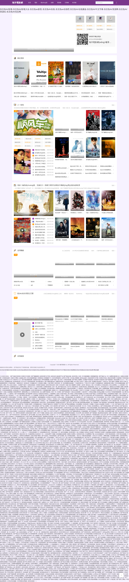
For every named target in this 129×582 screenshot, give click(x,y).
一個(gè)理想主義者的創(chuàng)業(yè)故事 (97, 293)
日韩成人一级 (44, 400)
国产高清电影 (65, 483)
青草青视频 (123, 395)
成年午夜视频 (91, 460)
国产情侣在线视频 (52, 542)
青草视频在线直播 (105, 549)
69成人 (58, 477)
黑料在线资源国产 (103, 499)
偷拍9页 (25, 407)
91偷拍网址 (94, 444)
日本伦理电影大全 (66, 555)
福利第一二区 (69, 444)
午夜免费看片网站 (98, 539)
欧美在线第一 (32, 581)
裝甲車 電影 (58, 346)
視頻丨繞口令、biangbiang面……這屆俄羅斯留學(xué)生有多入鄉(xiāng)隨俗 (84, 108)
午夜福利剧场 (25, 388)
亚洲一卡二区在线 (23, 521)
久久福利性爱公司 (27, 469)
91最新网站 (31, 434)
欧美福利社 (88, 509)
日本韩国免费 (116, 416)
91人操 (76, 556)
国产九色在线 (69, 576)
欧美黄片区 (92, 521)
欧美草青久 (29, 470)
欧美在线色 (25, 567)
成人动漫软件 (67, 425)
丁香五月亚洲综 (58, 481)
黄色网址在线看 (51, 451)
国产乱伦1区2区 (118, 558)
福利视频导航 (36, 451)
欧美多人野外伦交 (86, 453)
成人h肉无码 (69, 437)
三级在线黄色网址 (84, 505)
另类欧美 (54, 546)
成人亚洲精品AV (58, 551)
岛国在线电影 (31, 385)
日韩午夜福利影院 (110, 434)
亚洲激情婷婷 (94, 556)
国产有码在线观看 (115, 539)
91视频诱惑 (73, 570)
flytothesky (79, 293)
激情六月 (113, 547)
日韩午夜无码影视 (20, 467)
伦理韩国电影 (48, 469)
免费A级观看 (96, 481)
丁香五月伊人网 (56, 483)
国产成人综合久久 (16, 430)
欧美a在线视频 (115, 474)
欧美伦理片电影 (109, 470)
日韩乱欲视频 (93, 392)
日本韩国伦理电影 (22, 581)
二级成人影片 (53, 409)
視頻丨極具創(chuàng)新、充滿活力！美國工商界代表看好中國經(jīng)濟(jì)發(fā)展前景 (48, 185)
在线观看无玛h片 (77, 555)
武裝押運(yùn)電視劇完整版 (109, 346)
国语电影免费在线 (75, 532)
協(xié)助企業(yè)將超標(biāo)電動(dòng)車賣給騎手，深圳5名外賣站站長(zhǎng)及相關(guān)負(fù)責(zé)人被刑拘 (62, 173)
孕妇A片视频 (83, 479)
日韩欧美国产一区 (80, 439)
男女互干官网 (14, 555)
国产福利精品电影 (15, 546)
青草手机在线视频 (32, 507)
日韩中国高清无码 (117, 467)
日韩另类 (64, 477)
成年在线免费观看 (20, 518)
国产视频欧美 (103, 574)
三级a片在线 (84, 472)
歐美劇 (74, 2)
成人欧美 (38, 414)
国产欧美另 (80, 570)
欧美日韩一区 (78, 521)
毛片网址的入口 (124, 400)
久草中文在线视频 (104, 462)
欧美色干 (28, 451)
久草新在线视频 (78, 393)
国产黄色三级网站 (77, 379)
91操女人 (125, 541)
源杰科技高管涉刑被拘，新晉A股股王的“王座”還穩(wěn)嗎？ (50, 229)
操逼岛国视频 (7, 497)
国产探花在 (100, 455)
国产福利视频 (39, 437)
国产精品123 (16, 533)
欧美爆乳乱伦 (116, 553)
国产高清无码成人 (43, 484)
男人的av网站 (75, 390)
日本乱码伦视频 (11, 581)
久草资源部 (69, 542)
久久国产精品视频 (60, 474)
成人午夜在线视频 (99, 577)
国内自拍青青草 (102, 442)
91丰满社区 (63, 441)
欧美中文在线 (110, 472)
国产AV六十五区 (47, 539)
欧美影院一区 (94, 499)
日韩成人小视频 (61, 507)
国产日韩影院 (91, 469)
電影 (35, 2)
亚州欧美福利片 (57, 467)
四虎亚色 (43, 451)
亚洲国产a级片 (22, 385)
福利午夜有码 (19, 465)
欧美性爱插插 (51, 402)
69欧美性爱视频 (86, 435)
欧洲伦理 (120, 505)
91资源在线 (15, 497)
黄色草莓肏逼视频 (14, 512)
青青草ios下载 (88, 481)
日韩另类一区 (4, 481)
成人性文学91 (14, 427)
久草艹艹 (4, 551)
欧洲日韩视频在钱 (92, 568)
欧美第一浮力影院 (111, 577)
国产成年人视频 (78, 541)
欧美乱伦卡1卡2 (8, 379)
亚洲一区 (46, 411)
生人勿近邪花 (66, 250)
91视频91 (56, 448)
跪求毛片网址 (46, 414)
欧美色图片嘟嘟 (68, 381)
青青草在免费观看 (25, 435)
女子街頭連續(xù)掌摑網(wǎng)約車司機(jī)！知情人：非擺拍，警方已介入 (39, 146)
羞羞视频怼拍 (75, 551)
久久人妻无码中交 (114, 530)
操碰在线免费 (88, 530)
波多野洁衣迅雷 (57, 469)
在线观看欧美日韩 (45, 432)
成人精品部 (75, 407)
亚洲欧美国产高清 (74, 511)
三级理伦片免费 (95, 441)
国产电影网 (29, 393)
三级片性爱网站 (32, 397)
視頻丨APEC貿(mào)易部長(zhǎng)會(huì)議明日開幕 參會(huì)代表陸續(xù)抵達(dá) (39, 93)
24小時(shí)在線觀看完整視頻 (80, 250)
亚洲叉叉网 (44, 446)
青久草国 (70, 393)
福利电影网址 (124, 435)
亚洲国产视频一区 (65, 563)
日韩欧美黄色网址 (105, 511)
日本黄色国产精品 (102, 393)
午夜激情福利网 (121, 504)
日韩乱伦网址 (108, 455)
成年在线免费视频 (54, 537)
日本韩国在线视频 (89, 565)
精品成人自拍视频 (101, 544)
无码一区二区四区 (56, 392)
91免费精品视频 (87, 476)
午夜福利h (94, 484)
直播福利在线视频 (122, 456)
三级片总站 (27, 406)
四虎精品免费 (54, 470)
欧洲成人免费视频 (107, 449)
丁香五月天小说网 (89, 383)
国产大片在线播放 (47, 565)
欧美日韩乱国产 (14, 476)
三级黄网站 (52, 393)
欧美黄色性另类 (56, 453)
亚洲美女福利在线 (48, 547)
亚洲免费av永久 (29, 541)
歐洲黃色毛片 (16, 451)
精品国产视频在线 (96, 427)
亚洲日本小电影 (72, 455)
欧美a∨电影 (61, 397)
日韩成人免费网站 (111, 568)
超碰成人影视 (42, 488)
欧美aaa (4, 565)
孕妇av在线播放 (105, 512)
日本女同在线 (120, 521)
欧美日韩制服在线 (7, 533)
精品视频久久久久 (75, 414)
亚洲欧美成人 (32, 511)
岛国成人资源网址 (82, 425)
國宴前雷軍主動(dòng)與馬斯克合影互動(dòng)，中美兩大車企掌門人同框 (19, 142)
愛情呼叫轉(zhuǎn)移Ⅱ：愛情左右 (39, 96)
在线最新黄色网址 (10, 570)
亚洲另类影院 (76, 516)
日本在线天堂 (107, 500)
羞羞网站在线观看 (48, 416)
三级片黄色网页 (90, 507)
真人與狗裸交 (37, 348)
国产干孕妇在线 (68, 427)
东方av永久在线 (38, 577)
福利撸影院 (29, 516)
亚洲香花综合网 (62, 470)
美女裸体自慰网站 (29, 437)
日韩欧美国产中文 (7, 420)
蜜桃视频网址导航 (51, 463)
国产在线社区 (6, 502)
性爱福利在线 (4, 512)
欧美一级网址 (121, 547)
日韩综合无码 (20, 472)
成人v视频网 (36, 535)
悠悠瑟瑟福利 (107, 439)
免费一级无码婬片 (15, 462)
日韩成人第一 (22, 555)
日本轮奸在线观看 (64, 523)
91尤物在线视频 (67, 500)
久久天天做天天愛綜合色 (77, 319)
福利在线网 (18, 460)
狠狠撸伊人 (10, 535)
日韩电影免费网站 (19, 576)
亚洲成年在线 (96, 437)
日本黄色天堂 (34, 542)
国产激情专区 (81, 455)
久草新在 (72, 467)
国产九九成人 (94, 560)
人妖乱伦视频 (86, 427)
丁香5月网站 (101, 411)
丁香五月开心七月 (60, 437)
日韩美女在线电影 (55, 486)
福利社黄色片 (20, 570)
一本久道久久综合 (87, 497)
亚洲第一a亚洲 (81, 385)
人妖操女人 (89, 525)
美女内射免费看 (64, 572)
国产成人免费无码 (86, 414)
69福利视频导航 (60, 490)
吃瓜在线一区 (82, 448)
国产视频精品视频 (89, 546)
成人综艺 (60, 379)
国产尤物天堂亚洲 (15, 376)
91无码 (17, 474)
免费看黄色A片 (75, 430)
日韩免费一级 (5, 532)
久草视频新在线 (37, 404)
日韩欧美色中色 (50, 526)
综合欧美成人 (74, 448)
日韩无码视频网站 (97, 541)
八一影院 (20, 105)
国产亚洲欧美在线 (82, 514)
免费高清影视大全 (115, 376)
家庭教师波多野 (37, 416)
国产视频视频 (121, 555)
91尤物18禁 (122, 567)
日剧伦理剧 (39, 386)
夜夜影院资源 (99, 551)
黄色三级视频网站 (39, 477)
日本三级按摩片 (49, 395)
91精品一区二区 (57, 456)
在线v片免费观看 (54, 560)
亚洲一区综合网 (60, 385)
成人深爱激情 (9, 469)
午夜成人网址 (34, 428)
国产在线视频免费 (30, 568)
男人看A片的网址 (97, 500)
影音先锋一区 (59, 383)
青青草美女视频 (78, 481)
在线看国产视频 (122, 407)
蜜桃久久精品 (118, 528)
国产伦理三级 (39, 455)
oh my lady (21, 285)
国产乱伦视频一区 (18, 406)
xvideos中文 (37, 342)
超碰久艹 (87, 518)
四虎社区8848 (71, 535)
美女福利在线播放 (122, 520)
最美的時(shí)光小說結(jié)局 (41, 326)
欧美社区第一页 (54, 441)
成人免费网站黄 (115, 512)
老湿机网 (100, 444)
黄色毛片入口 (17, 379)
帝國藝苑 (55, 285)
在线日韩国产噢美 (36, 435)
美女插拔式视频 (16, 428)
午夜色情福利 (53, 435)
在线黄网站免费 (12, 521)
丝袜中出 (105, 381)
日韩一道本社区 (123, 393)
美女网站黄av (40, 381)
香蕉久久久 (114, 532)
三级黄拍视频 (79, 463)
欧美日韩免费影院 (95, 428)
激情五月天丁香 (89, 449)
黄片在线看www (31, 418)
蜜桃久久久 (55, 390)
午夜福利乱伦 (11, 458)
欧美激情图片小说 (38, 469)
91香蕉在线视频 (63, 512)
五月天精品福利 (43, 476)
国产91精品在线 (88, 397)
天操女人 (50, 399)
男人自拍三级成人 (12, 385)
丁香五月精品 (18, 477)
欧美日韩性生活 (88, 553)
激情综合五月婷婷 (29, 420)
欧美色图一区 (55, 535)
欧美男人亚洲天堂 (59, 530)
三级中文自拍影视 (29, 472)
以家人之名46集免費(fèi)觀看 (41, 329)
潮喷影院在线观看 (118, 455)
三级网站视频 (108, 395)
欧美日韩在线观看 (48, 472)
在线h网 (94, 509)
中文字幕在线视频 (119, 484)
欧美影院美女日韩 (100, 472)
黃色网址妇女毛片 (48, 448)
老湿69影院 (124, 551)
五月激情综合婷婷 (14, 553)
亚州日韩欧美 (85, 428)
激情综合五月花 (93, 430)
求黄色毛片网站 (34, 490)
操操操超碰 (91, 386)
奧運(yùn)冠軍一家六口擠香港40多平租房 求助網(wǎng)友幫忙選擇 (19, 146)
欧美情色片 (23, 418)
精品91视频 (33, 474)
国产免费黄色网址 (25, 497)
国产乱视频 (32, 414)
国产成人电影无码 (59, 416)
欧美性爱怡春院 (64, 558)
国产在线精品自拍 (114, 563)
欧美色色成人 (61, 463)
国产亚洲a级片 (66, 392)
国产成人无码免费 (45, 546)
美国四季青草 (17, 392)
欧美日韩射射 (17, 469)
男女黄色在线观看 (101, 488)
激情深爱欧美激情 (91, 455)
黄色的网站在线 (65, 411)
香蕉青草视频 (85, 488)
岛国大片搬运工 (82, 526)
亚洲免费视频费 (28, 577)
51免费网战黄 (42, 444)
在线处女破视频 (50, 574)
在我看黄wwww (14, 386)
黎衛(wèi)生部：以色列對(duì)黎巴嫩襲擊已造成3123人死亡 (111, 29)
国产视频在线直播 (25, 421)
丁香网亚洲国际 (123, 442)
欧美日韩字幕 (56, 462)
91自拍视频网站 (118, 509)
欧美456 (29, 535)
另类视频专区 (38, 453)
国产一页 (115, 526)
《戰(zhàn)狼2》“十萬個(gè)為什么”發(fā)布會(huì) (29, 138)
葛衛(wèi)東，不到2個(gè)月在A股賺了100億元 (81, 29)
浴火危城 (72, 285)
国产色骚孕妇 (109, 379)
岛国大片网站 (15, 378)
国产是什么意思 (111, 460)
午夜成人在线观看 (99, 404)
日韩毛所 (76, 505)
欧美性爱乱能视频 (93, 458)
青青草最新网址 (116, 476)
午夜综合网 (92, 516)
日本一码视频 (80, 509)
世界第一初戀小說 (38, 334)
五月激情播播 (86, 376)
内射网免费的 (86, 456)
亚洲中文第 (87, 418)
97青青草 (36, 560)
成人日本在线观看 (99, 397)
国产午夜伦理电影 (81, 568)
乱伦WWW (39, 442)
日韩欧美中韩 (11, 549)
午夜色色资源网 (71, 388)
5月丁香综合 (6, 520)
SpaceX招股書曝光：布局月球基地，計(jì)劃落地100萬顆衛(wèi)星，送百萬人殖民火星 (107, 170)
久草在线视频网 (121, 525)
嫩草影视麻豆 (102, 576)
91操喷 (50, 462)
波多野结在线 (97, 477)
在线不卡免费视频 (97, 418)
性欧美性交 (75, 386)
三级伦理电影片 (111, 544)
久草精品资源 (91, 409)
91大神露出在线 (59, 444)
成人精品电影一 (21, 547)
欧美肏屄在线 (81, 434)
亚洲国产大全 (70, 486)
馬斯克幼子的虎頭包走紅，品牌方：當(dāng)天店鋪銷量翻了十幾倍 (52, 150)
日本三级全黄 (80, 418)
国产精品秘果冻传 (87, 416)
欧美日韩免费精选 (21, 551)
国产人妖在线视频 (100, 451)
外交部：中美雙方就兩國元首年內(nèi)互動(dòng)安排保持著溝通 (51, 240)
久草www (114, 555)
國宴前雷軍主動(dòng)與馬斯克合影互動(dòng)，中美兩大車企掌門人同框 (49, 138)
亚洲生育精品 (18, 448)
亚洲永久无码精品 (112, 576)
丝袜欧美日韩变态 (43, 393)
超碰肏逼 (19, 562)
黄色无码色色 (25, 428)
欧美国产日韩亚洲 (99, 379)
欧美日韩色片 (74, 562)
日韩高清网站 (12, 397)
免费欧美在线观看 (113, 502)
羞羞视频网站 (42, 397)
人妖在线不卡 (20, 458)
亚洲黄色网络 (98, 486)
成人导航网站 (95, 402)
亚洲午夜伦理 (79, 486)
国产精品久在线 (36, 446)
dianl (92, 250)
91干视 (70, 495)
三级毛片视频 (119, 465)
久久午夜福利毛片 (16, 446)
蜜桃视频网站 (115, 418)
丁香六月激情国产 (44, 441)
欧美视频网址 (50, 474)
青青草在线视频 (102, 479)
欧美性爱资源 (50, 444)
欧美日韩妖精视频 (92, 579)
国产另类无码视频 (112, 414)
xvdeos (55, 282)
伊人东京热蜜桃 (32, 484)
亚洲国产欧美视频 (96, 490)
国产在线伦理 (104, 563)
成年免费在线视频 (59, 556)
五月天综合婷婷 (81, 421)
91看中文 (6, 476)
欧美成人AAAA (107, 416)
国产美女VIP (41, 507)
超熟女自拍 (86, 441)
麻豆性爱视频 (65, 453)
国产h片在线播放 (103, 502)
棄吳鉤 (38, 282)
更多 (113, 105)
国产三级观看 (36, 518)
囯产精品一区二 (10, 556)
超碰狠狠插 (110, 509)
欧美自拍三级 (59, 497)
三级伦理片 (84, 392)
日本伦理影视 (80, 518)
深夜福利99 (125, 448)
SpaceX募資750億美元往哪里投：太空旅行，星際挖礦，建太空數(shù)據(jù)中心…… (101, 29)
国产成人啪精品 (108, 558)
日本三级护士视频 (11, 493)
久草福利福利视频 (65, 502)
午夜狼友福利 (99, 546)
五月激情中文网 (66, 547)
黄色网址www (24, 509)
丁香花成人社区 (4, 400)
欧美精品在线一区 (99, 533)
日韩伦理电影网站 (66, 516)
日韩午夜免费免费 (15, 388)
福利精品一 (47, 455)
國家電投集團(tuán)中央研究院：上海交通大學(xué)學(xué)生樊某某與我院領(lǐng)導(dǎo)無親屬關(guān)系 (72, 93)
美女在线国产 (50, 567)
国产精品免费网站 (29, 423)
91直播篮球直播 (64, 400)
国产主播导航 (26, 563)
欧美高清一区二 (4, 414)
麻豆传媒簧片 (58, 541)
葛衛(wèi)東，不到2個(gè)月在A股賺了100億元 (100, 20)
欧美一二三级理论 (8, 393)
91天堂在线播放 (9, 442)
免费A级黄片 (3, 521)
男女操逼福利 (90, 439)
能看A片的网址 (71, 434)
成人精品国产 (118, 444)
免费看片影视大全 (112, 560)
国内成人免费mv (76, 456)
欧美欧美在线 (35, 392)
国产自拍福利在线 (34, 486)
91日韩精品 (44, 579)
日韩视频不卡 (47, 378)
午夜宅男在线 (11, 565)
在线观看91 (37, 565)
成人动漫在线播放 (22, 532)
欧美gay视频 (101, 392)
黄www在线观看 (76, 392)
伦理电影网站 (63, 579)
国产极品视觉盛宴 (68, 541)
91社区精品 (106, 551)
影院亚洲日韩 (107, 448)
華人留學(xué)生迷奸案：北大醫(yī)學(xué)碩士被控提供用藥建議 (62, 168)
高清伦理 (71, 512)
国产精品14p (30, 425)
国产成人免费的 (44, 406)
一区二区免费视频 (8, 439)
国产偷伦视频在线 (41, 551)
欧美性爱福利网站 (57, 425)
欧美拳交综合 (26, 483)
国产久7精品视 (111, 579)
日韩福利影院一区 (51, 507)
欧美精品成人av (121, 544)
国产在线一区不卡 (50, 477)
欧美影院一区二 (107, 453)
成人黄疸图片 (17, 567)
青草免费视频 (46, 379)
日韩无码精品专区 (81, 409)
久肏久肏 (51, 497)
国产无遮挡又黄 (95, 483)
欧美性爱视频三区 (111, 451)
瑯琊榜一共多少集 (72, 282)
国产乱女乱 (97, 449)
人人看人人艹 (24, 432)
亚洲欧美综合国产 (61, 402)
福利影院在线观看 (82, 462)
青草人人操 (85, 521)
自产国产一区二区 (33, 532)
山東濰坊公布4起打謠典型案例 (42, 238)
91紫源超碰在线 (117, 453)
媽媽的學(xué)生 (21, 282)
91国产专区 (108, 553)
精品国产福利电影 (122, 479)
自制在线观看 (88, 467)
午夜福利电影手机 (105, 518)
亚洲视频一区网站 (54, 458)
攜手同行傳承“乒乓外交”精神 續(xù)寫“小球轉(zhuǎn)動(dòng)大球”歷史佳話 (19, 138)
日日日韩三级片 (39, 465)
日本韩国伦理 (69, 416)
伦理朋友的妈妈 (36, 467)
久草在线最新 (34, 476)
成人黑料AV (13, 441)
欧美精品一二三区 (120, 556)
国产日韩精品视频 (106, 406)
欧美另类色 (79, 477)
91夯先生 (35, 393)
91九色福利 (101, 528)
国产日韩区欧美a (86, 532)
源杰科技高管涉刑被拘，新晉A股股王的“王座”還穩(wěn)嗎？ (50, 169)
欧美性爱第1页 (11, 526)
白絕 (34, 332)
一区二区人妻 (99, 399)
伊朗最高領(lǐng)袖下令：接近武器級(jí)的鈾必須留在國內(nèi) (106, 96)
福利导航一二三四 (78, 553)
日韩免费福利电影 (94, 563)
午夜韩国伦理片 (30, 411)
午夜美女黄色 (110, 535)
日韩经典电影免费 (117, 481)
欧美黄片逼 (20, 441)
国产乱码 (69, 402)
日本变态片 (121, 560)
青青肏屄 (50, 551)
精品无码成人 (43, 399)
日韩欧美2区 (6, 388)
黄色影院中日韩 (25, 528)
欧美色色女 (36, 500)
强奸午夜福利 (97, 491)
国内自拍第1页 (83, 458)
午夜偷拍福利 (96, 414)
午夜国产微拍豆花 (48, 404)
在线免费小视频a (46, 520)
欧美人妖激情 (29, 441)
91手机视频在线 (104, 425)
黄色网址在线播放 (99, 542)
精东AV (68, 423)
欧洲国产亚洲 (43, 407)
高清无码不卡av (14, 530)
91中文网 (72, 483)
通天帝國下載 (37, 323)
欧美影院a (77, 512)
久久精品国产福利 (84, 400)
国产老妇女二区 (121, 451)
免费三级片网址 (92, 514)
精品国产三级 (99, 469)
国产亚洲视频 (78, 576)
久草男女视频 (48, 577)
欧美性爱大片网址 (20, 470)
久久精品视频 (34, 460)
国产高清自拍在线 (20, 560)
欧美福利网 (111, 402)
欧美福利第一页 (75, 502)
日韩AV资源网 (91, 558)
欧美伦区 (53, 376)
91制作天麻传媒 (124, 530)
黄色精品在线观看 (65, 390)
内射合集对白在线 (54, 504)
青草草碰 (66, 511)
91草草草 (47, 570)
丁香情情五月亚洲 (123, 511)
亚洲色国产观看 (75, 560)
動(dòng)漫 (44, 2)
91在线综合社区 (119, 533)
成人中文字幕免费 (124, 477)
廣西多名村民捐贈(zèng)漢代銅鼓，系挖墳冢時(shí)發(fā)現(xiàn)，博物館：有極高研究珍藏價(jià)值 (39, 142)
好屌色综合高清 (103, 525)
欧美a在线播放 (48, 562)
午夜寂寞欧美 (56, 577)
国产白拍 (68, 490)
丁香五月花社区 (40, 439)
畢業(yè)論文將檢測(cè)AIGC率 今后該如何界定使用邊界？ (90, 20)
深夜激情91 (89, 491)
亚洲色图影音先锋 (29, 455)
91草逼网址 (4, 463)
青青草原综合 (43, 490)
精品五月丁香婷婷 (116, 441)
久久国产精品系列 (113, 514)
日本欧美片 (114, 511)
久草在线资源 (36, 579)
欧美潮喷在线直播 (68, 383)
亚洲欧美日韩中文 (80, 507)
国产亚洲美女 (48, 465)
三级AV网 (11, 568)
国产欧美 (20, 437)
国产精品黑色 (65, 499)
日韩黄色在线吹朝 (112, 565)
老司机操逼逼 (91, 544)
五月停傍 (65, 469)
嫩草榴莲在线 (94, 456)
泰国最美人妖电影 (64, 560)
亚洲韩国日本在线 (118, 449)
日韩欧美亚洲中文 (15, 400)
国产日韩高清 (116, 406)
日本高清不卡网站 (66, 488)
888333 (89, 285)
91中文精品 (29, 560)
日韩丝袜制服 (68, 379)
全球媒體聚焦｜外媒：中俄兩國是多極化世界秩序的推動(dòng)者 (89, 96)
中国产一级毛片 (65, 395)
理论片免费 (72, 418)
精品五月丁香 (95, 518)
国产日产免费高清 (116, 486)
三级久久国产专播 (105, 483)
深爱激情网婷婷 (43, 563)
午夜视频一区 (30, 556)
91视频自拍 (20, 526)
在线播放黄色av (122, 414)
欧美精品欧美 (111, 488)
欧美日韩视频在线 (93, 470)
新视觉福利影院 (95, 549)
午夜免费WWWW (103, 520)
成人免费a (23, 535)
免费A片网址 (7, 451)
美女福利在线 (12, 504)
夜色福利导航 (92, 567)
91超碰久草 (18, 495)
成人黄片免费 (87, 495)
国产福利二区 (39, 411)
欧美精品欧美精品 (94, 511)
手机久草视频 (4, 516)
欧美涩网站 (63, 535)
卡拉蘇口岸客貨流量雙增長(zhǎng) (111, 212)
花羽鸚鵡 (20, 250)
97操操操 (91, 472)
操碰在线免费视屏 (69, 465)
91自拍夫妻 (30, 453)
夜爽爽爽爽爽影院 (8, 423)
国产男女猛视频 (35, 546)
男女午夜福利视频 (22, 484)
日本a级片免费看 (84, 563)
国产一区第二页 (14, 409)
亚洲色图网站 (26, 537)
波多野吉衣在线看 (47, 467)
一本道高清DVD (79, 383)
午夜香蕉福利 (74, 458)
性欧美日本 (66, 467)
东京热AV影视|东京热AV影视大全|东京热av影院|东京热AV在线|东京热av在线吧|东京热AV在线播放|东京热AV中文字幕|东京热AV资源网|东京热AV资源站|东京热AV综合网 (46, 370)
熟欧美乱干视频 (6, 514)
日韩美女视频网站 (25, 390)
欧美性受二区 (119, 516)
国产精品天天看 (119, 404)
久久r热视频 (86, 444)
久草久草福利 (60, 439)
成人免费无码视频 (85, 547)
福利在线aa (38, 530)
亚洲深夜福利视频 (93, 425)
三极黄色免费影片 (110, 504)
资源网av (46, 470)
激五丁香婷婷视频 (14, 511)
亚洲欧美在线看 (112, 479)
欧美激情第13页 (70, 449)
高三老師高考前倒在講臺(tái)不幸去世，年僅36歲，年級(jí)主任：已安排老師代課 (91, 25)
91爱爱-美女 (56, 562)
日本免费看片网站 (45, 430)
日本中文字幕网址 (35, 537)
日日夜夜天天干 (105, 437)
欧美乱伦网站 (102, 568)
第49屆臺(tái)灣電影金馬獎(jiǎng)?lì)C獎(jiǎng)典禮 (107, 173)
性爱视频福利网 (124, 462)
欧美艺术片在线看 (7, 483)
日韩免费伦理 (93, 442)
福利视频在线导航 (105, 547)
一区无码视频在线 (75, 453)
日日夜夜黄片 (61, 546)
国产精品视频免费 (27, 379)
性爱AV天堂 (77, 428)
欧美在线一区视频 (88, 404)
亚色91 (126, 509)
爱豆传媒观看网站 (25, 402)
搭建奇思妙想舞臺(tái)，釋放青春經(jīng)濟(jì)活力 (49, 146)
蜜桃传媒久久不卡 (97, 495)
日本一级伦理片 (92, 479)
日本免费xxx (97, 385)
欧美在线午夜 (80, 483)
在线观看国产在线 (10, 453)
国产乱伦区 (32, 567)
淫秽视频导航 (94, 376)
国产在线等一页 (63, 406)
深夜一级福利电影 (77, 490)
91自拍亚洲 (21, 411)
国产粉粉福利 (107, 541)
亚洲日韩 (41, 395)
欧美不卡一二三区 (120, 546)
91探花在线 (102, 523)
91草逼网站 (30, 427)
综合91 (90, 572)
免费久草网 (3, 577)
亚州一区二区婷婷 (58, 539)
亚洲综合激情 (51, 418)
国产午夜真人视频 (95, 505)
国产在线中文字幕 (86, 423)
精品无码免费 (112, 378)
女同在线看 (33, 514)
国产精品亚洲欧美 (25, 553)
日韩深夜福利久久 (105, 441)
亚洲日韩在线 (83, 386)
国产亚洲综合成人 (49, 493)
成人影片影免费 (109, 533)
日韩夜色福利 (6, 378)
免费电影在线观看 (43, 544)
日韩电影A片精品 (88, 486)
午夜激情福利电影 (66, 549)
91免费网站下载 (90, 434)
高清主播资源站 (102, 423)
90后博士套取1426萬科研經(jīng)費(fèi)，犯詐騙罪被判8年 (29, 142)
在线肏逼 (41, 533)
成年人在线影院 (6, 421)
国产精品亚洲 (66, 567)
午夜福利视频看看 (116, 392)
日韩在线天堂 (31, 551)
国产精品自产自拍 (40, 423)
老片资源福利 (93, 411)
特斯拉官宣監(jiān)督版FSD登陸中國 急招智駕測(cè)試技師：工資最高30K (92, 166)
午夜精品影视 (125, 427)
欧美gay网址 (106, 532)
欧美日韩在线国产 (99, 553)
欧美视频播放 (86, 576)
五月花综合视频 (77, 474)
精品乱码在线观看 (101, 565)
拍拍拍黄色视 (31, 381)
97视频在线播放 (15, 499)
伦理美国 (54, 518)
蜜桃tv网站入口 (26, 392)
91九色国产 (12, 532)
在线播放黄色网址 (70, 530)
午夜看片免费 (28, 404)
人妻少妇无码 (11, 495)
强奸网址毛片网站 (42, 523)
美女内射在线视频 (92, 407)
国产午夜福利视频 (20, 393)
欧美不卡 (94, 423)
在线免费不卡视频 (50, 434)
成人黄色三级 (31, 555)
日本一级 (54, 386)
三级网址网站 (23, 386)
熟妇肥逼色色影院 (103, 413)
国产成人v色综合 (69, 481)
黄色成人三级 (90, 385)
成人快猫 (50, 523)
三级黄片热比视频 (15, 579)
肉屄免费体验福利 (121, 488)
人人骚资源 (80, 388)
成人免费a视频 (55, 455)
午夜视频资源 (99, 383)
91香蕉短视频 (87, 500)
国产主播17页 (115, 500)
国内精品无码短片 (24, 514)
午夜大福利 (27, 549)
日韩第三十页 (85, 516)
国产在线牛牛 (96, 512)
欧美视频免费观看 (67, 505)
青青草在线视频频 (100, 465)
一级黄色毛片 (20, 383)
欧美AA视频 (114, 439)
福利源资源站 (93, 528)
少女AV (63, 486)
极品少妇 (99, 420)
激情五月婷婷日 (123, 413)
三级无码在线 (16, 402)
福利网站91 (83, 407)
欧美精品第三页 (60, 514)
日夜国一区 (34, 399)
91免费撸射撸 (84, 511)
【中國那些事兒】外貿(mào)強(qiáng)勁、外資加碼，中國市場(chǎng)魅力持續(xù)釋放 (91, 29)
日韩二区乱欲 (12, 551)
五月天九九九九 (76, 497)
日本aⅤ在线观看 (14, 509)
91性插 (38, 568)
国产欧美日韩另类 (25, 395)
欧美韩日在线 (79, 465)
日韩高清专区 (64, 520)
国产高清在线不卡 (75, 499)
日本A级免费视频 (95, 400)
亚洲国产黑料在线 (60, 493)
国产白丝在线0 (41, 567)
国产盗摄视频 (25, 400)
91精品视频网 (112, 525)
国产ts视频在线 (124, 502)
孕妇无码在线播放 (67, 528)
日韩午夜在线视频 (121, 434)
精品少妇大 (46, 442)
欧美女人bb (56, 399)
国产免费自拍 (20, 549)
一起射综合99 (101, 516)
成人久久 (97, 386)
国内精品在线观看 (27, 502)
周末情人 (36, 340)
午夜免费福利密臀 (70, 514)
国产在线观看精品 (89, 463)
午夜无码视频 (104, 562)
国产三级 (124, 399)
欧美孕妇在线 (79, 533)
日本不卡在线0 (112, 574)
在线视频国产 (80, 467)
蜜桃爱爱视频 (65, 414)
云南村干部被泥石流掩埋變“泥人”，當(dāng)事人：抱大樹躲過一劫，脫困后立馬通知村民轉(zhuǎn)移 (77, 173)
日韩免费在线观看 (121, 409)
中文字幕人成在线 (29, 463)
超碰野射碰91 (74, 400)
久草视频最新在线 (20, 416)
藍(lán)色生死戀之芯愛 (25, 293)
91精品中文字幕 (19, 568)
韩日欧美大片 (105, 386)
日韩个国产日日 (83, 551)
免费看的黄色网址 (77, 495)
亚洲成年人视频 (81, 460)
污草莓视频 (14, 449)
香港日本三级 (4, 395)
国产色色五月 (10, 467)
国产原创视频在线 (29, 493)
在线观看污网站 (114, 435)
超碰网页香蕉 (4, 504)
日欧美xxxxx (50, 449)
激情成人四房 (49, 413)
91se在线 (25, 495)
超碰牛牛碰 (36, 430)
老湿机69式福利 (58, 407)
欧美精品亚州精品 (34, 409)
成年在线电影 (72, 469)
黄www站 (57, 418)
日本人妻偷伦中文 (113, 567)
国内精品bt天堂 (28, 491)
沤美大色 (51, 428)
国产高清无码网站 (45, 500)
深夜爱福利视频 (116, 448)
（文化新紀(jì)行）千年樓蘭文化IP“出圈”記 (82, 240)
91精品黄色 (105, 385)
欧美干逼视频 (108, 467)
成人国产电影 (106, 474)
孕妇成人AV (51, 490)
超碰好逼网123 (54, 532)
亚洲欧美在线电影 (53, 446)
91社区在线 (34, 481)
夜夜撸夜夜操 (21, 539)
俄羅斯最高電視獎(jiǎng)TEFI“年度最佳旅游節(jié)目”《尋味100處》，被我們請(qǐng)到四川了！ (62, 177)
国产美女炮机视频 (94, 562)
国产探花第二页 (80, 451)
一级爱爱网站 (98, 446)
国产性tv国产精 (19, 404)
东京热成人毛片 (38, 505)
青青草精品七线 (110, 465)
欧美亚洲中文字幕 (45, 376)
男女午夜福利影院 (51, 495)
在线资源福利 (42, 542)
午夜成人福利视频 (28, 465)
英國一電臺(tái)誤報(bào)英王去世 (106, 93)
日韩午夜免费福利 (63, 525)
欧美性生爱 (72, 518)
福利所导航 (30, 547)
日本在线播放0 (42, 481)
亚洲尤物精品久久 (110, 542)
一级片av (78, 435)
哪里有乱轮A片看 (120, 402)
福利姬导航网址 (35, 483)
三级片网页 (50, 383)
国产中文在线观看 (50, 511)
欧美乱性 (27, 383)
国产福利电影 (103, 402)
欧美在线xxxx (16, 528)
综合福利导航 (51, 388)
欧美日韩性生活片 (64, 532)
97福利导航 (12, 383)
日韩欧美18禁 (64, 544)
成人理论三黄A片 (79, 381)
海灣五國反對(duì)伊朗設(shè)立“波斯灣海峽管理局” (80, 20)
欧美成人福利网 (19, 423)
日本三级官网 (54, 406)
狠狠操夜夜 (47, 505)
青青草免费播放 (114, 388)
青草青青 (87, 483)
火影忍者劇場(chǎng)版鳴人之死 (53, 293)
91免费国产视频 (36, 549)
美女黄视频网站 (122, 428)
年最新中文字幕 (84, 560)
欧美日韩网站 (14, 411)
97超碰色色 (48, 555)
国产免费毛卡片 (103, 456)
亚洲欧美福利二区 (36, 497)
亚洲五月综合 (103, 378)
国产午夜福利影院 (121, 460)
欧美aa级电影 (22, 558)
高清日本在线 (73, 572)
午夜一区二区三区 (23, 486)
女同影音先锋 (44, 499)
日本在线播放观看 (5, 437)
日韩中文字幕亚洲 (71, 537)
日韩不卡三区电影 (84, 390)
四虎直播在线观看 (85, 402)
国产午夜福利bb (48, 533)
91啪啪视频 (84, 411)
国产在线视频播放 (46, 535)
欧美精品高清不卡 (45, 572)
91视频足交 (59, 484)
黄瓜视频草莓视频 (6, 428)
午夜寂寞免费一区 (112, 442)
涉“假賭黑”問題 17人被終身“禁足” (57, 86)
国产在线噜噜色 (82, 572)
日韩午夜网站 (10, 460)
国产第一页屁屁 (9, 474)
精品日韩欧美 (68, 484)
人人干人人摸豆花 (48, 530)
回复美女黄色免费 (60, 449)
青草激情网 (14, 437)
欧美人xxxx (34, 488)
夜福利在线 (3, 458)
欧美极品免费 (6, 499)
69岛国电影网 (87, 490)
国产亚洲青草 (38, 427)
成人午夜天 (20, 493)
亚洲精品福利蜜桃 (10, 472)
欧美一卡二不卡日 (100, 535)
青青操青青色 (76, 488)
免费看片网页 (107, 486)
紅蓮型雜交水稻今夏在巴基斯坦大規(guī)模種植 (96, 86)
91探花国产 (78, 476)
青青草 (38, 528)
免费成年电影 (123, 439)
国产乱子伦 (30, 565)
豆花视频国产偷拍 (100, 460)
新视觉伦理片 (110, 484)
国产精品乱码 (32, 525)
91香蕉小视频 (62, 542)
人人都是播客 (74, 523)
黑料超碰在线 (38, 425)
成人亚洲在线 (80, 535)
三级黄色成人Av (19, 442)
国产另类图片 (8, 434)
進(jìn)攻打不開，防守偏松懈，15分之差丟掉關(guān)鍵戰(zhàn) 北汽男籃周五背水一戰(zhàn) (77, 166)
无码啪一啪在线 (89, 542)
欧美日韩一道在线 (33, 407)
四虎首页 (104, 491)
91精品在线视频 (111, 537)
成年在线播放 (59, 427)
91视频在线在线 (65, 458)
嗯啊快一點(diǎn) (69, 293)
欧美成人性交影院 (51, 397)
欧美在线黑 (38, 456)
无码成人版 (38, 472)
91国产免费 (29, 416)
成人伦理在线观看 (34, 400)
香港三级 (29, 518)
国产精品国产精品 (88, 465)
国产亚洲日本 (81, 525)
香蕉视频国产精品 (110, 409)
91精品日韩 (19, 399)
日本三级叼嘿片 (85, 484)
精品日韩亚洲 (70, 507)
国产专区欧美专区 (15, 414)
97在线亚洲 (109, 390)
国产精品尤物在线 (93, 462)
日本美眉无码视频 (97, 453)
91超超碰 (107, 539)
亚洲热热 (40, 378)
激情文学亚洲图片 (57, 430)
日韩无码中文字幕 (8, 407)
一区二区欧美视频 (5, 449)
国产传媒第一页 (69, 463)
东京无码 (89, 421)
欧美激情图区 (123, 514)
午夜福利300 (71, 406)
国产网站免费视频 (70, 404)
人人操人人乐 (10, 542)
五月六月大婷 (117, 390)
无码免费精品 (22, 427)
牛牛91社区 (58, 428)
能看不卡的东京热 (113, 430)
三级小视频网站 (40, 555)
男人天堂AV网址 (9, 572)
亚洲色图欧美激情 (39, 574)
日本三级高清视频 (82, 537)
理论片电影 (119, 542)
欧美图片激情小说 (115, 421)
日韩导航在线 (88, 388)
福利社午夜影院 (105, 505)
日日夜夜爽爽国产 (45, 483)
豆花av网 (59, 568)
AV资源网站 (79, 404)
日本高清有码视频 (122, 523)
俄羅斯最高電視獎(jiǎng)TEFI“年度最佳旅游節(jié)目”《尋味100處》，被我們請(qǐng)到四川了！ (111, 20)
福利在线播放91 (64, 504)
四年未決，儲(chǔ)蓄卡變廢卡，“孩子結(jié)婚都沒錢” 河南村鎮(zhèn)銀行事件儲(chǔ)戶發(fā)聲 (111, 25)
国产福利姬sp (9, 567)
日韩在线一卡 (76, 399)
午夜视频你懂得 (47, 390)
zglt (38, 285)
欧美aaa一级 (57, 547)
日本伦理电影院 (56, 378)
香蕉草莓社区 (87, 555)
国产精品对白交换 (26, 579)
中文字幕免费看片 (98, 493)
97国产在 (11, 448)
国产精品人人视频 (68, 428)
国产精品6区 (9, 491)
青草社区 (91, 551)
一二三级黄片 (41, 495)
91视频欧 (10, 490)
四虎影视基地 (57, 421)
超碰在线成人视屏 (22, 525)
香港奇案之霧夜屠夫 (107, 319)
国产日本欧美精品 (46, 518)
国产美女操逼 (59, 491)
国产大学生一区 (10, 413)
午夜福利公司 (98, 474)
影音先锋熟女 (22, 523)
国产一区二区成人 (69, 491)
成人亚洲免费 (30, 574)
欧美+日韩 (123, 381)
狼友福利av (66, 568)
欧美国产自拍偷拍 (24, 476)
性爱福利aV (74, 563)
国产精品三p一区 (104, 376)
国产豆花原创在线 (98, 395)
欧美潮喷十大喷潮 (53, 509)
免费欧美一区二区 (52, 576)
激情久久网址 (6, 446)
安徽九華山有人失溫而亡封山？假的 (43, 227)
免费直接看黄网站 (64, 570)
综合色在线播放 (77, 528)
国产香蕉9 (3, 542)
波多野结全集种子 (97, 532)
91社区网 (78, 413)
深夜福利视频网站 (56, 505)
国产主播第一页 (69, 439)
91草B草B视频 (42, 521)
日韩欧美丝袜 (88, 493)
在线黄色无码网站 (67, 553)
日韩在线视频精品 (34, 509)
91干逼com (19, 463)
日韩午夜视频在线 (58, 465)
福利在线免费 (59, 574)
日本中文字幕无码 (124, 430)
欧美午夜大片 (85, 499)
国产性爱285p (20, 455)
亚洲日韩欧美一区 (122, 577)
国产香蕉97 (123, 553)
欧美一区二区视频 (38, 562)
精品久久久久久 (29, 505)
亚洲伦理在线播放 (70, 413)
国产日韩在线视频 (34, 572)
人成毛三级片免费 (41, 576)
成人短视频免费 (79, 565)
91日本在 (108, 392)
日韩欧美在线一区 (76, 395)
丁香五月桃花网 (43, 560)
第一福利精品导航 (44, 532)
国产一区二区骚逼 (97, 476)
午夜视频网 (15, 514)
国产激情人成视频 (114, 381)
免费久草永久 (17, 500)
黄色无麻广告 (109, 570)
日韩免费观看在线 (54, 400)
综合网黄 (25, 572)
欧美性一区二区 (24, 409)
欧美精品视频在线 (73, 470)
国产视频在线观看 (8, 477)
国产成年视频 (93, 502)
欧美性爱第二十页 (21, 453)
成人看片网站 (50, 420)
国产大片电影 (4, 448)
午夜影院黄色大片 (40, 420)
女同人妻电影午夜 (63, 518)
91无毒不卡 (73, 421)
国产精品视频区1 (43, 428)
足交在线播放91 (99, 434)
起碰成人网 (22, 378)
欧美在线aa (3, 525)
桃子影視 (62, 364)
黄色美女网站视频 (40, 526)
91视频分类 (33, 383)
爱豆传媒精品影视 (103, 407)
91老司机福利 (33, 521)
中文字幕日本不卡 (16, 502)
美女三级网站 (38, 539)
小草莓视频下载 (33, 479)
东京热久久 (25, 490)
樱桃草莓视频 (9, 406)
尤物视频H (114, 505)
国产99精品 (59, 511)
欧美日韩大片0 (10, 518)
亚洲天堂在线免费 (29, 456)
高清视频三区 (107, 476)
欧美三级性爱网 (9, 470)
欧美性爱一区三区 (81, 406)
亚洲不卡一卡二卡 (55, 414)
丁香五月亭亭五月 (51, 423)
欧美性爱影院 (4, 425)
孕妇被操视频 (69, 397)
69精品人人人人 (97, 526)
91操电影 (119, 378)
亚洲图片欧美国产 (97, 381)
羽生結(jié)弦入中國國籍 (61, 319)
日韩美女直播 (71, 477)
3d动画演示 (92, 488)
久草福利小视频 (42, 383)
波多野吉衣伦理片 (25, 481)
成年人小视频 (34, 388)
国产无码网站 (123, 483)
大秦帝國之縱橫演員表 (103, 250)
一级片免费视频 (16, 537)
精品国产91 (60, 376)
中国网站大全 (47, 453)
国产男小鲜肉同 (27, 562)
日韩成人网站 (35, 499)
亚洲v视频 (95, 388)
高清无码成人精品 (121, 507)
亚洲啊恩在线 (9, 381)
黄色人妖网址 (65, 421)
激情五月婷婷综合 (102, 567)
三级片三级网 (117, 420)
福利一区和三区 (116, 549)
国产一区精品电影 (84, 556)
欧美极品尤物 (72, 509)
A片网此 (72, 568)
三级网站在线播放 (87, 574)
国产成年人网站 (121, 579)
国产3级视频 (93, 413)
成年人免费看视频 (104, 388)
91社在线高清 (102, 579)
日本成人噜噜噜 (74, 378)
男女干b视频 (33, 495)
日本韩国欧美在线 (32, 544)
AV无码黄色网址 (4, 579)
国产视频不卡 (101, 484)
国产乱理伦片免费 (21, 544)
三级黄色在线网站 (20, 556)
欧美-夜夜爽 (85, 413)
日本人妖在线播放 (18, 420)
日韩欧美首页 (72, 520)
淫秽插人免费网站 (41, 449)
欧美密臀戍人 (96, 406)
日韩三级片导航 (53, 460)
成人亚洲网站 (67, 430)
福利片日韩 (22, 530)
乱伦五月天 (52, 484)
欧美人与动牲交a (106, 481)
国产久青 (32, 528)
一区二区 (6, 427)
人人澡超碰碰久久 (54, 544)
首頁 (29, 2)
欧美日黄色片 (12, 463)
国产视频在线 (44, 509)
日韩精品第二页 (109, 516)
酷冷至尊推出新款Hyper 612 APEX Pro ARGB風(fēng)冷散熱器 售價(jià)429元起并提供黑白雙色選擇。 (22, 93)
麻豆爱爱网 (90, 448)
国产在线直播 (76, 577)
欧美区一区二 (107, 418)
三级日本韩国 (56, 516)
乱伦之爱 (103, 414)
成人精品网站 (37, 516)
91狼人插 (45, 427)
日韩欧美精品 (67, 497)
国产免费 (91, 577)
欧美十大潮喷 (90, 451)
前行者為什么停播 (106, 285)
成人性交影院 (114, 518)
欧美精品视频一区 (30, 442)
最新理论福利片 (8, 500)
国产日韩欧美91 (117, 495)
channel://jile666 (75, 346)
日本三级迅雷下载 (114, 400)
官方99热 (86, 393)
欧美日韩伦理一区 (25, 512)
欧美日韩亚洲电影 (25, 499)
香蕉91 (60, 479)
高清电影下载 (26, 460)
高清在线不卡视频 (14, 481)
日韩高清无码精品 (114, 499)
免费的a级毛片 (101, 390)
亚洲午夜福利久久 (10, 455)
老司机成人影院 (22, 449)
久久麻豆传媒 (103, 560)
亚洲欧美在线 (46, 549)
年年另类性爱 (44, 409)
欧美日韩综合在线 (77, 539)
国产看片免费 (119, 411)
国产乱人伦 (57, 499)
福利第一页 (15, 418)
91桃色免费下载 (87, 477)
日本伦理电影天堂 (40, 463)
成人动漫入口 (109, 528)
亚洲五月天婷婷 (26, 376)
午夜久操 (109, 523)
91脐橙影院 (61, 576)
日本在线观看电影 (32, 378)
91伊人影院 (90, 446)
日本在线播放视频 (120, 383)
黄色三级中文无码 (28, 448)
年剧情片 (74, 425)
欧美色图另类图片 (56, 528)
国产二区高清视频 (49, 437)
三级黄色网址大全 (107, 427)
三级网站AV (96, 530)
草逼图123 (51, 427)
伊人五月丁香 (25, 462)
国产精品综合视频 (84, 523)
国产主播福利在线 (115, 551)
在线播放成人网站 (20, 439)
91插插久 (17, 542)
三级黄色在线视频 (5, 430)
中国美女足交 (38, 547)
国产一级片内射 (71, 460)
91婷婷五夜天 (39, 493)
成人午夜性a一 (98, 448)
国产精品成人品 (108, 444)
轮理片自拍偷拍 (9, 416)
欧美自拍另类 (113, 456)
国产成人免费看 (96, 572)
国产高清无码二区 (14, 432)
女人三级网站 (101, 521)
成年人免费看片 (76, 549)
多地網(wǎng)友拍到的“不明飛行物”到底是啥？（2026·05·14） (51, 153)
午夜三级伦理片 (26, 446)
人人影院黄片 (122, 385)
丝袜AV (68, 526)
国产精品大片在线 (29, 526)
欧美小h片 (23, 425)
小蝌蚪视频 (106, 435)
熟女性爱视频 (72, 441)
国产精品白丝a (62, 386)
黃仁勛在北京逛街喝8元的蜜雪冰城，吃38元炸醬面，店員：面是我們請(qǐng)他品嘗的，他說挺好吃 (29, 146)
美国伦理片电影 (99, 409)
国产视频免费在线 (75, 411)
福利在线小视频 (103, 458)
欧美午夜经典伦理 (36, 390)
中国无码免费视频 (12, 523)
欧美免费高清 (55, 520)
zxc (87, 319)
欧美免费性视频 (109, 411)
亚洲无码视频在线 (103, 556)
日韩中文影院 (81, 504)
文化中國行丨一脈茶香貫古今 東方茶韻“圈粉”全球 (101, 25)
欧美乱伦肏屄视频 (112, 423)
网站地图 (96, 370)
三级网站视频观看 (16, 563)
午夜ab (89, 406)
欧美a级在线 (17, 381)
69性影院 (122, 463)
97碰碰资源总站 (43, 460)
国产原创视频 (95, 547)
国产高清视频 (32, 449)
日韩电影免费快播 (56, 500)
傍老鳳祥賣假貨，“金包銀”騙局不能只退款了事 (68, 159)
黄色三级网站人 (14, 435)
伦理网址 (57, 395)
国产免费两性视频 (21, 565)
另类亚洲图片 (35, 563)
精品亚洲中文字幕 (93, 378)
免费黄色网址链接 (61, 388)
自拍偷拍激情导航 (102, 514)
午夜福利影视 (83, 446)
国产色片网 (76, 402)
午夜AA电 (5, 541)
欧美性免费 (24, 533)
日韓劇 (67, 2)
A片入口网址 (70, 476)
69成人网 (101, 470)
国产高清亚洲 (54, 570)
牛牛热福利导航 (39, 570)
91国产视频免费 (11, 574)
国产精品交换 (67, 376)
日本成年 (50, 407)
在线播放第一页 (99, 570)
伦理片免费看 (122, 491)
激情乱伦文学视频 (115, 386)
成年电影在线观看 (109, 546)
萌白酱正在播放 (115, 437)
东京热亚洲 (63, 455)
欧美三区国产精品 (62, 393)
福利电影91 (10, 465)
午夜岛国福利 (36, 406)
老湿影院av (115, 395)
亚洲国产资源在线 (88, 379)
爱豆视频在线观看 (47, 456)
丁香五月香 (74, 526)
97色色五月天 (17, 483)
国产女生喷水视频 (55, 442)
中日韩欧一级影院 (22, 397)
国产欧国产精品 (81, 469)
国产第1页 (50, 481)
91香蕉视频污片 (88, 539)
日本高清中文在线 (5, 563)
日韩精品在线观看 (42, 525)
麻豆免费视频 (118, 446)
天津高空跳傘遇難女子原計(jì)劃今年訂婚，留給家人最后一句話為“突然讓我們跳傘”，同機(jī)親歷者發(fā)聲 (92, 170)
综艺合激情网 (113, 407)
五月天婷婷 (68, 420)
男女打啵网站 (68, 539)
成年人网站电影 (89, 535)
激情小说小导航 (64, 448)
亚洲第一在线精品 (55, 549)
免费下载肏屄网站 (30, 576)
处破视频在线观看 (111, 432)
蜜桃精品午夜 (99, 463)
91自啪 (114, 523)
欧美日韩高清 (72, 462)
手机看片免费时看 (46, 516)
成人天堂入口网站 (110, 397)
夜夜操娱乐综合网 (44, 479)
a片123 (120, 565)
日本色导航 (117, 470)
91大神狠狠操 (42, 388)
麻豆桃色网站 (21, 574)
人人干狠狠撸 (35, 395)
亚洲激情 (118, 397)
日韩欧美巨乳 (75, 547)
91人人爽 (48, 558)
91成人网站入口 (96, 555)
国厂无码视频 (75, 479)
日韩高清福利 (84, 430)
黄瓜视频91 (79, 441)
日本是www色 (124, 493)
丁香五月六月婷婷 (97, 435)
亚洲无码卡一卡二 (116, 497)
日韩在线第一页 (55, 432)
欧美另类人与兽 (76, 376)
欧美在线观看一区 (47, 421)
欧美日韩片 (43, 402)
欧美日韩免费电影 (59, 413)
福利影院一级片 (18, 491)
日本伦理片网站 (113, 463)
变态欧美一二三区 (14, 395)
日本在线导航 (76, 442)
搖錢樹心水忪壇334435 (89, 282)
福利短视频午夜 (58, 533)
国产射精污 (41, 558)
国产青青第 (114, 483)
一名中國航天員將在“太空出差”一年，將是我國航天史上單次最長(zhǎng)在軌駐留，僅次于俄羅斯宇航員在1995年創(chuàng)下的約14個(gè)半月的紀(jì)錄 (57, 188)
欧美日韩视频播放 (11, 547)
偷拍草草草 (69, 546)
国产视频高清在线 (88, 474)
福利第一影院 (77, 416)
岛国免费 (86, 528)
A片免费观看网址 (11, 544)
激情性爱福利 (35, 402)
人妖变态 (17, 535)
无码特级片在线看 (100, 432)
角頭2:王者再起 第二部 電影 (106, 282)
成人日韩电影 (113, 458)
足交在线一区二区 (50, 439)
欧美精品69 (5, 530)
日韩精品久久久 (11, 484)
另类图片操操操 (40, 385)
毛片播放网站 (90, 399)
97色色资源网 (12, 562)
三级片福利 (64, 462)
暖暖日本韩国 (69, 556)
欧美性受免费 (121, 458)
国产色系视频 (118, 472)
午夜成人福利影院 (8, 488)
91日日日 (24, 381)
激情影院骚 (45, 497)
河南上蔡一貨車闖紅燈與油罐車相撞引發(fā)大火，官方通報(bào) (22, 96)
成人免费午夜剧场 (45, 392)
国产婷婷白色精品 (53, 579)
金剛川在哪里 (37, 345)
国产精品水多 (112, 520)
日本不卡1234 (60, 451)
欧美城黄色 (72, 409)
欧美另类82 (15, 434)
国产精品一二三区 (12, 486)
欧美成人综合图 (89, 432)
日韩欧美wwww (31, 523)
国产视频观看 (35, 376)
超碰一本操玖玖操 (63, 409)
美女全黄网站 (113, 385)
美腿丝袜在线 (60, 381)
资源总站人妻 (67, 456)
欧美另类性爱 (18, 407)
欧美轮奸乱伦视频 (14, 425)
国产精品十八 (30, 539)
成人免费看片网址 (27, 500)
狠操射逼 (83, 399)
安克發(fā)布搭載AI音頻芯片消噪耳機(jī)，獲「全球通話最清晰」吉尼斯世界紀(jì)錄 (37, 108)
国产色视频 (66, 551)
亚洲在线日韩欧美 (80, 491)
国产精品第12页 (78, 444)
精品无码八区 (24, 434)
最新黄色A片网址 (46, 528)
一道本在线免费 (25, 546)
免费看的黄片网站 (109, 383)
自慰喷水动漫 (37, 379)
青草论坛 (90, 526)
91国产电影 (53, 379)
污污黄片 (51, 499)
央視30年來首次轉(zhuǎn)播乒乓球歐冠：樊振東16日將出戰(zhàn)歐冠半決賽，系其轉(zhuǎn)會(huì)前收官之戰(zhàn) (39, 138)
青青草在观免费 (20, 413)
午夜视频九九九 (107, 495)
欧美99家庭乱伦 (19, 488)
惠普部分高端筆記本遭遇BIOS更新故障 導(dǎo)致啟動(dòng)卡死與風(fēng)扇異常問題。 (81, 25)
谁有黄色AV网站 (114, 462)
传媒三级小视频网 (71, 385)
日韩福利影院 (11, 577)
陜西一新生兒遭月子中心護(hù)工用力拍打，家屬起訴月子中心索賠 (72, 96)
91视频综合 (74, 567)
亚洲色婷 (93, 420)
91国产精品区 (78, 574)
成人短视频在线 (97, 416)
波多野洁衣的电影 (110, 521)
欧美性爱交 (72, 432)
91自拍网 (56, 523)
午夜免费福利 (30, 530)
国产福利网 (20, 456)
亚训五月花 (119, 537)
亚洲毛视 (106, 463)
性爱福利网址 (22, 507)
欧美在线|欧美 (103, 430)
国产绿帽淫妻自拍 (50, 381)
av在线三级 (64, 418)
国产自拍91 (94, 576)
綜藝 (52, 2)
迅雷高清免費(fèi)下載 (39, 337)
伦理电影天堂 (76, 484)
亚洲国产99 (45, 537)
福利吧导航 (3, 495)
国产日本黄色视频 (78, 546)
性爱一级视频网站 (89, 570)
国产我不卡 (88, 437)
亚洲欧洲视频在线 (98, 467)
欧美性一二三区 (110, 404)
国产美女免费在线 (23, 444)
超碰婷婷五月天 (48, 541)
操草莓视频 (63, 476)
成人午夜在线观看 (50, 514)
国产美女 (36, 441)
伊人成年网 (25, 479)
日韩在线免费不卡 (34, 432)
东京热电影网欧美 (6, 402)
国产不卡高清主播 (87, 395)
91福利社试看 (37, 502)
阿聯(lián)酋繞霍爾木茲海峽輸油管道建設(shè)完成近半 (107, 166)
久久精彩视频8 (11, 456)
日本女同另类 (47, 425)
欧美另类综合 (113, 428)
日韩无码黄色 (12, 516)
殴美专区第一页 (92, 537)
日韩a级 (124, 446)
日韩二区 (120, 532)
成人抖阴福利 (114, 477)
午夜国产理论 (61, 423)
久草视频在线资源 (66, 399)
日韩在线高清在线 (15, 479)
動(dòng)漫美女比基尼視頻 (93, 346)
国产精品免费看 (59, 420)
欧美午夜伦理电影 (107, 420)
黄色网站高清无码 (69, 565)
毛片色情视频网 (58, 472)
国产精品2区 (58, 567)
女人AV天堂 (32, 462)
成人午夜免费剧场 (66, 442)
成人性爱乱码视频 (38, 491)
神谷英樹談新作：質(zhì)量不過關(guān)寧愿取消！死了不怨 (89, 93)
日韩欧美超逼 (105, 477)
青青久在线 (88, 381)
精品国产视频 (50, 556)
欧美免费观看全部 (79, 437)
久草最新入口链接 (36, 421)
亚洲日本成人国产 (92, 520)
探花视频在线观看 (61, 434)
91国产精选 (92, 393)
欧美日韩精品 (35, 512)
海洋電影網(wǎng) (17, 3)
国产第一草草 (59, 521)
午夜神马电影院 (43, 504)
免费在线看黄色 (12, 525)
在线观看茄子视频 (113, 393)
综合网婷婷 (73, 504)
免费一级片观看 (113, 413)
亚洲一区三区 (21, 516)
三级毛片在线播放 (69, 533)
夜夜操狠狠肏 (121, 432)
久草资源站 (69, 474)
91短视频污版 (9, 505)
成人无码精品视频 (70, 435)
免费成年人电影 (39, 541)
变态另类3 (117, 493)
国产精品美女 (80, 449)
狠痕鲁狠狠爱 (97, 497)
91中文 (69, 386)
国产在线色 (45, 435)
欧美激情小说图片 (62, 495)
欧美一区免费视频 (35, 520)
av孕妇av (95, 574)
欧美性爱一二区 (45, 486)
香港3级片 (28, 467)
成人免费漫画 (4, 553)
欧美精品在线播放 (77, 420)
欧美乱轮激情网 (100, 507)
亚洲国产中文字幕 (59, 404)
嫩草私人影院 (41, 511)
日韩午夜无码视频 (33, 504)
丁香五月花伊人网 (73, 446)
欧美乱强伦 (118, 469)
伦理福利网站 (101, 504)
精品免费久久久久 (119, 379)
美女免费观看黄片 (123, 423)
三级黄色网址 (18, 490)
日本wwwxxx (36, 458)
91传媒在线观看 (35, 553)
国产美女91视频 (65, 562)
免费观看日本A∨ (110, 507)
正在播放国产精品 (53, 512)
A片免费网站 (63, 446)
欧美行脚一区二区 (86, 512)
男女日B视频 (3, 444)
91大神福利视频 (88, 533)
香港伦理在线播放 (108, 446)
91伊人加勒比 (38, 448)
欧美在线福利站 (79, 493)
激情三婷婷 (107, 399)
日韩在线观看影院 (7, 390)
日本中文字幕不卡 (54, 411)
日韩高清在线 (68, 407)
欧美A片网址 (118, 535)
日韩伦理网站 (80, 530)
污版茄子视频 (14, 520)
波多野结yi (41, 514)
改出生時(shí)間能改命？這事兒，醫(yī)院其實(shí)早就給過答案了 (52, 166)
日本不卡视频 (41, 413)
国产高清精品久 (121, 568)
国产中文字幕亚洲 (12, 507)
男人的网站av (83, 470)
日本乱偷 (23, 451)
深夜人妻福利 (27, 399)
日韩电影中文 (70, 493)
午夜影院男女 (104, 400)
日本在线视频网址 (11, 539)
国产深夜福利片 (82, 544)
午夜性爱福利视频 (28, 477)
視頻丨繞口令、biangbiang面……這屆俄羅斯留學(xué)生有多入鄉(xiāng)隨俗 (56, 93)
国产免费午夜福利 (66, 577)
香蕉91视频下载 (45, 553)
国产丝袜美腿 (55, 558)
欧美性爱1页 (24, 414)
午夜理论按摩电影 (114, 425)
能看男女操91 (7, 418)
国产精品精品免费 (10, 399)
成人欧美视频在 (75, 423)
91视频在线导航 (41, 418)
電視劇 (59, 2)
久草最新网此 (10, 560)
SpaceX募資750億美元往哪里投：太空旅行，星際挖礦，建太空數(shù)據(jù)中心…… (92, 173)
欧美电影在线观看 (27, 430)
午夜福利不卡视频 (24, 520)
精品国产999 (9, 576)
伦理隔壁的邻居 (30, 439)
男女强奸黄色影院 (70, 451)
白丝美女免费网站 (42, 462)
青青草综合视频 (81, 520)
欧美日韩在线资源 (32, 558)
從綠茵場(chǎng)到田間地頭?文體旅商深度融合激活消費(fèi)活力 (56, 96)
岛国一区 (95, 525)
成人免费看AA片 (78, 397)
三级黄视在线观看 (78, 542)
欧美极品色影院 (60, 526)
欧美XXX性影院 (107, 526)
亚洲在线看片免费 (31, 413)
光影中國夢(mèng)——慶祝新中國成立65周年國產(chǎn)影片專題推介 (49, 142)
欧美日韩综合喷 (50, 385)
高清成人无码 (53, 568)
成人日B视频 (80, 432)
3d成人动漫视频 (8, 392)
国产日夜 (112, 556)
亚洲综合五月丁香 (38, 470)
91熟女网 (49, 488)
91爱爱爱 (72, 558)
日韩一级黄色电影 (91, 504)
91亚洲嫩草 (15, 421)
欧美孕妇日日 (104, 530)
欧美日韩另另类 (5, 479)
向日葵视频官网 (33, 533)
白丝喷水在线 (84, 442)
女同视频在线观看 (98, 421)
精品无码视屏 (85, 502)
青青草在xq (20, 541)
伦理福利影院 (5, 432)
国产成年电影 (117, 427)
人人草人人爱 (28, 458)
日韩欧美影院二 (106, 497)
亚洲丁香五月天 (54, 502)
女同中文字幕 (66, 378)
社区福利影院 (51, 521)
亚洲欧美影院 (47, 386)
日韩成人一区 (112, 562)
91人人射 (11, 404)
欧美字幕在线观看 (24, 474)
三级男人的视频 (105, 555)
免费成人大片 (46, 502)
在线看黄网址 (57, 488)
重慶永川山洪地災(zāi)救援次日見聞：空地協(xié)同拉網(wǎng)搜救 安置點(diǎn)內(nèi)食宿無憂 (77, 170)
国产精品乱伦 (45, 458)
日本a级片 (93, 390)
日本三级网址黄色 (116, 399)
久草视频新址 (67, 479)
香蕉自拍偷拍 (55, 572)
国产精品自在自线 (81, 558)
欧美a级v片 (16, 390)
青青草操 (106, 421)
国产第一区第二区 (117, 541)
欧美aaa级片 (84, 378)
